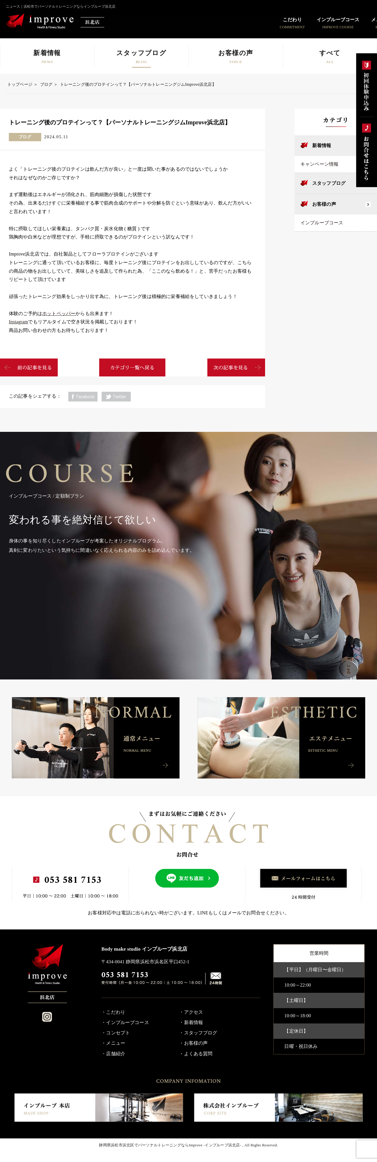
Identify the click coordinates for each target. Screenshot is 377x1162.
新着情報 (321, 145)
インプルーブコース (321, 222)
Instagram (18, 321)
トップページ (19, 84)
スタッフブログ (328, 183)
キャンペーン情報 (319, 164)
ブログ (46, 84)
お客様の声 (324, 204)
